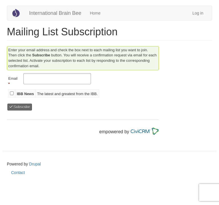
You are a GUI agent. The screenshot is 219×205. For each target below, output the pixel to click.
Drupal (35, 164)
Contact (18, 172)
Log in (197, 13)
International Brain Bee (55, 13)
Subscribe (19, 107)
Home (95, 13)
